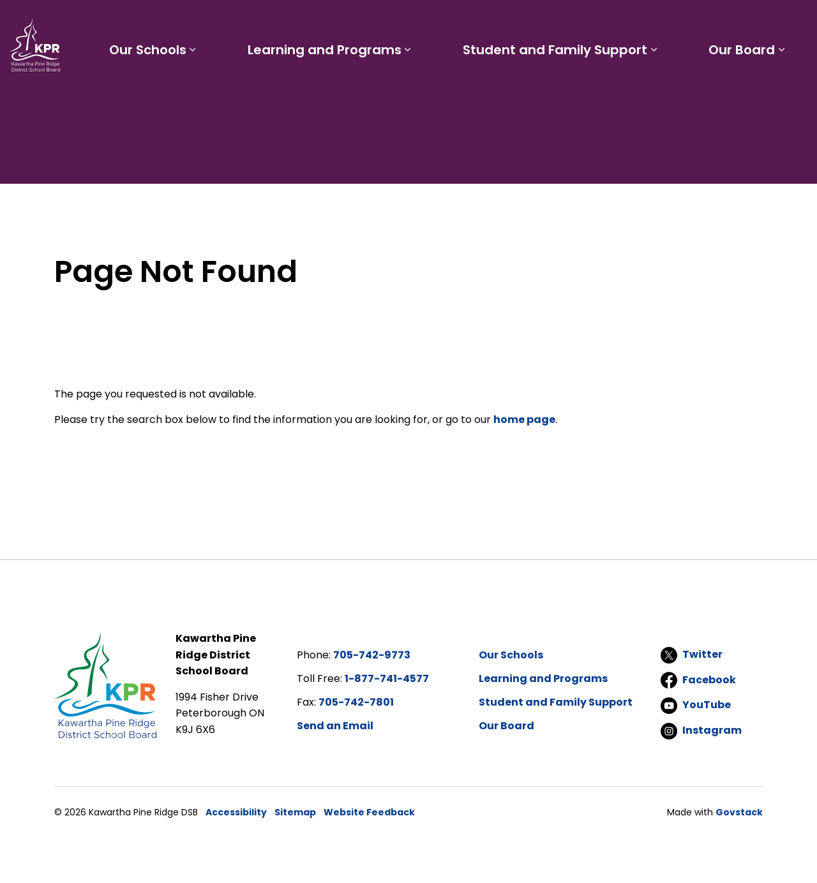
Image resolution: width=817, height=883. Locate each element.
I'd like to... (727, 23)
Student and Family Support (576, 94)
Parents (467, 23)
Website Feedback (369, 812)
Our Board (749, 94)
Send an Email (335, 725)
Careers (553, 23)
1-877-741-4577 (387, 678)
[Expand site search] (794, 23)
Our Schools (197, 94)
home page (524, 419)
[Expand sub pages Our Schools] (242, 94)
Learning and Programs (360, 94)
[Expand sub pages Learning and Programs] (443, 94)
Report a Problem (627, 23)
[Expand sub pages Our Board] (789, 94)
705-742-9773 (371, 655)
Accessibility (236, 812)
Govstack (739, 812)
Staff (509, 23)
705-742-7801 (356, 702)
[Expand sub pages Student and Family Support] (675, 94)
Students (414, 23)
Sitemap (295, 812)
